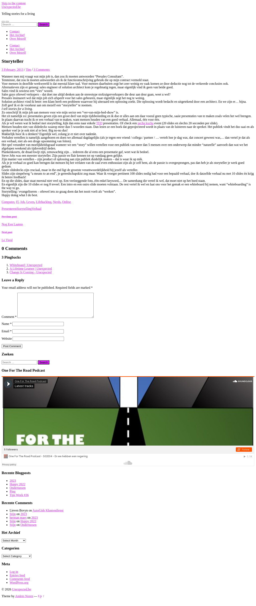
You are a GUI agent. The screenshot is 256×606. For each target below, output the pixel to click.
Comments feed (20, 583)
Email (7, 336)
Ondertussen (18, 492)
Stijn (13, 518)
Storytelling (24, 208)
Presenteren (9, 208)
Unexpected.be (11, 7)
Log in (14, 576)
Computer (8, 202)
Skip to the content (14, 3)
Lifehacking (43, 202)
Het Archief (17, 35)
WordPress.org (19, 587)
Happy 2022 (17, 489)
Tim (28, 69)
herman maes (18, 522)
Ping (12, 496)
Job (22, 202)
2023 (13, 485)
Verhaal (36, 208)
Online (66, 202)
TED (99, 123)
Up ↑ (41, 601)
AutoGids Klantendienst (47, 515)
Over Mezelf (18, 38)
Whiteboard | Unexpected (26, 265)
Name (7, 328)
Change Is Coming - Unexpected (31, 272)
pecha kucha (146, 123)
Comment (9, 321)
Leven (30, 202)
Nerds (57, 202)
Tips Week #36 (19, 500)
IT (17, 202)
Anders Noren (24, 601)
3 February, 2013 (12, 69)
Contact (15, 31)
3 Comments (41, 69)
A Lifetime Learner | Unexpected (31, 268)
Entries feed (17, 580)
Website (7, 343)
